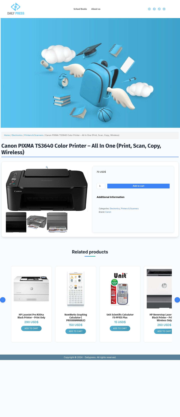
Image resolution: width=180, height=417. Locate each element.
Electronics (17, 135)
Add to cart (138, 186)
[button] (47, 167)
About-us (95, 9)
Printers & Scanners (33, 135)
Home (7, 135)
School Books (80, 9)
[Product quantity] (101, 186)
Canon (108, 212)
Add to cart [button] (31, 328)
